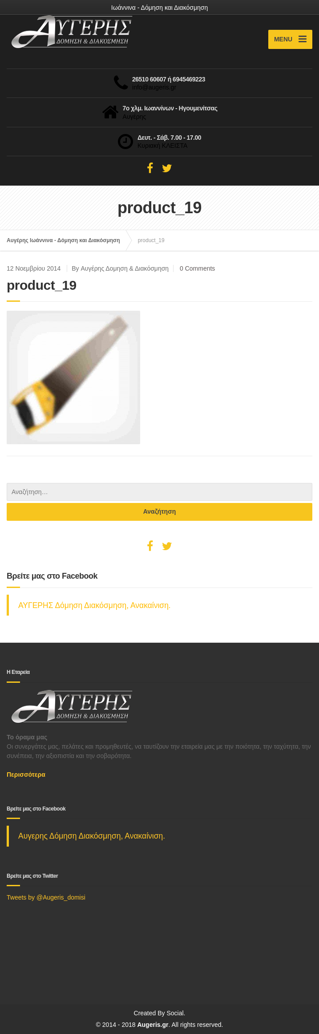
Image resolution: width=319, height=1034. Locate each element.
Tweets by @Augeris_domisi (46, 897)
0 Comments (197, 268)
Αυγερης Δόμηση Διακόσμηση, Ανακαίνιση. (91, 835)
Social (174, 1013)
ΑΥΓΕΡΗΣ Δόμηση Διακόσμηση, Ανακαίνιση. (94, 605)
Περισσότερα (26, 774)
